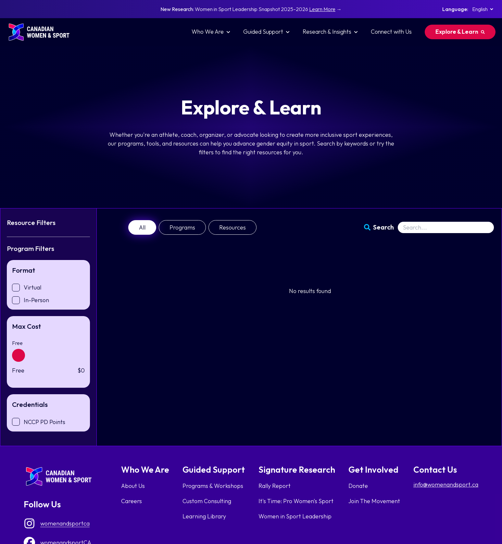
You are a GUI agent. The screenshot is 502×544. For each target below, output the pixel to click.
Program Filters (30, 248)
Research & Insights (330, 31)
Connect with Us (391, 31)
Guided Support (266, 31)
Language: (455, 9)
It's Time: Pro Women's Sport (295, 501)
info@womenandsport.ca (445, 484)
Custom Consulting (206, 501)
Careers (131, 501)
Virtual (32, 287)
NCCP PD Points (44, 422)
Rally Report (274, 486)
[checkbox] (16, 287)
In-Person (36, 300)
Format (23, 270)
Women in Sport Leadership (295, 516)
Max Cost (26, 326)
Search (383, 227)
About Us (133, 486)
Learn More (322, 9)
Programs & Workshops (212, 486)
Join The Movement (374, 501)
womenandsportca (65, 523)
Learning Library (204, 516)
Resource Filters (31, 222)
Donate (358, 486)
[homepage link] (42, 32)
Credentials (30, 404)
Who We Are (211, 31)
